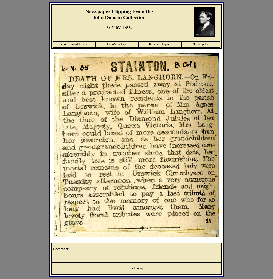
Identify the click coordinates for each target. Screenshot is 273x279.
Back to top (136, 268)
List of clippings (117, 44)
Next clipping (201, 44)
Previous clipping (159, 44)
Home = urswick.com (74, 44)
